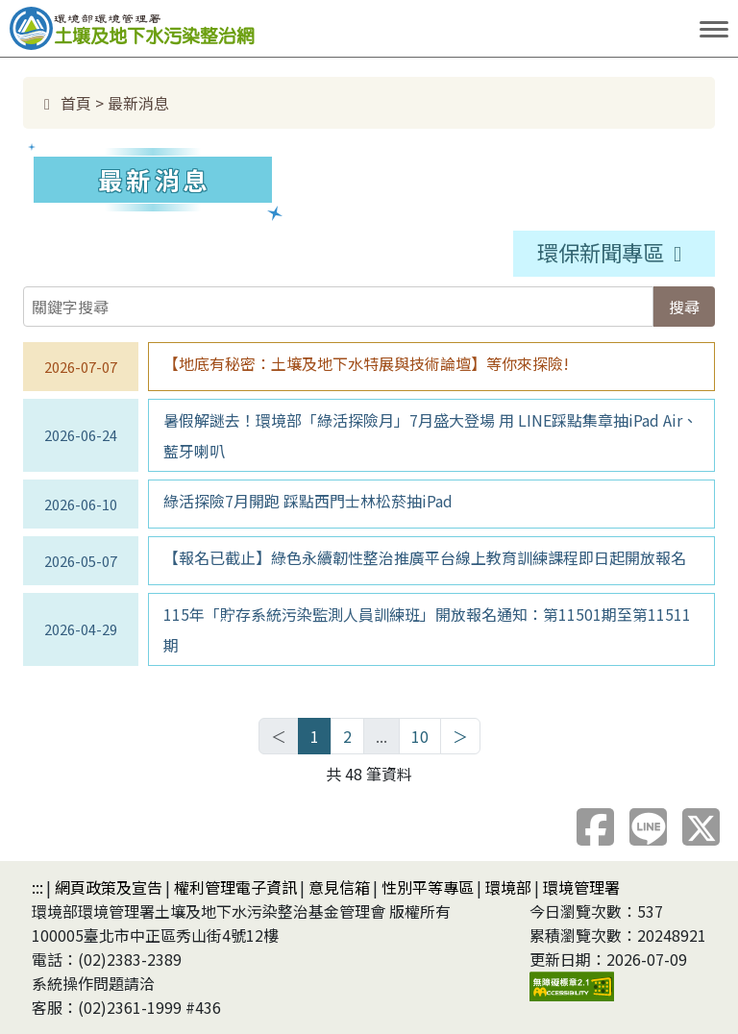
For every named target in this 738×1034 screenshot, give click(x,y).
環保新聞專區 (619, 251)
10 (420, 736)
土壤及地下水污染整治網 (192, 26)
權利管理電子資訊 (235, 887)
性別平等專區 (427, 887)
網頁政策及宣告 (108, 887)
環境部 (508, 887)
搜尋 (684, 306)
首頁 (64, 102)
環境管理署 (581, 887)
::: (37, 887)
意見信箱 (339, 887)
